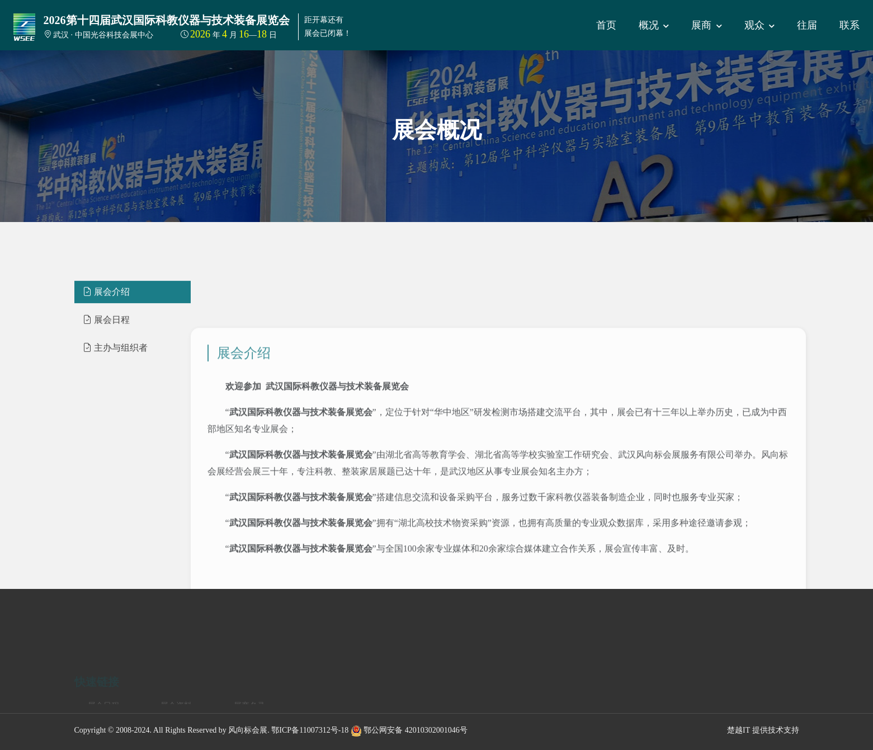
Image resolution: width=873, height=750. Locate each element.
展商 (706, 25)
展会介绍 (106, 322)
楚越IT (738, 730)
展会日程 (106, 350)
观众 (759, 25)
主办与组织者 (115, 378)
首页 (606, 25)
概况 (654, 25)
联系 (849, 25)
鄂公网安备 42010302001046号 (409, 730)
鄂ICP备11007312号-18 (309, 730)
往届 (807, 25)
